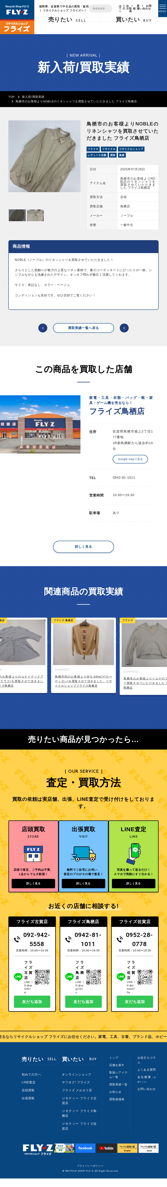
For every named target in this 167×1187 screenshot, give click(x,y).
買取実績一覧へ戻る (83, 328)
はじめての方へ (124, 8)
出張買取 (28, 1106)
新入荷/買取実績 (33, 96)
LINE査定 (29, 1090)
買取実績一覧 (118, 1093)
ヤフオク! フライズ (76, 1090)
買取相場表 (134, 8)
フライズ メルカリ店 (77, 1098)
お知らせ (115, 1100)
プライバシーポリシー (90, 1174)
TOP (11, 96)
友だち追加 (32, 1010)
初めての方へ (31, 1083)
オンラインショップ (76, 1083)
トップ (113, 1066)
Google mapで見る (130, 459)
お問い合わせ (146, 7)
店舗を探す (116, 1073)
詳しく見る (83, 547)
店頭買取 (28, 1098)
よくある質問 (146, 1078)
